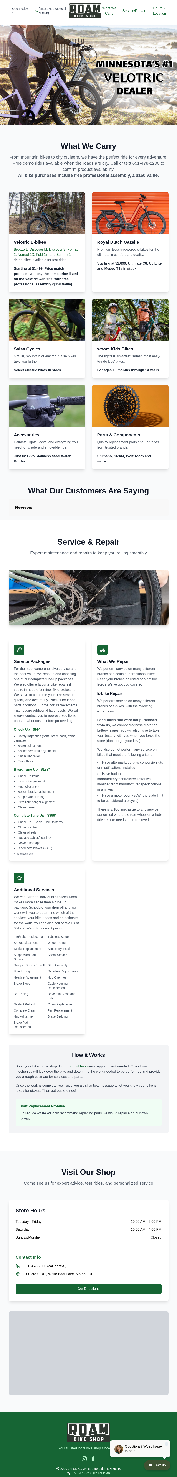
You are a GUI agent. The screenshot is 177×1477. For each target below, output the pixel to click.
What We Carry (109, 10)
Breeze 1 (21, 249)
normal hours (78, 1066)
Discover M (38, 249)
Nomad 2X (26, 255)
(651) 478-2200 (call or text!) (52, 11)
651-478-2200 (146, 163)
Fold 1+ (42, 255)
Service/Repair (133, 11)
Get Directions (88, 1289)
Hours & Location (159, 10)
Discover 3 (57, 249)
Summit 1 (63, 255)
